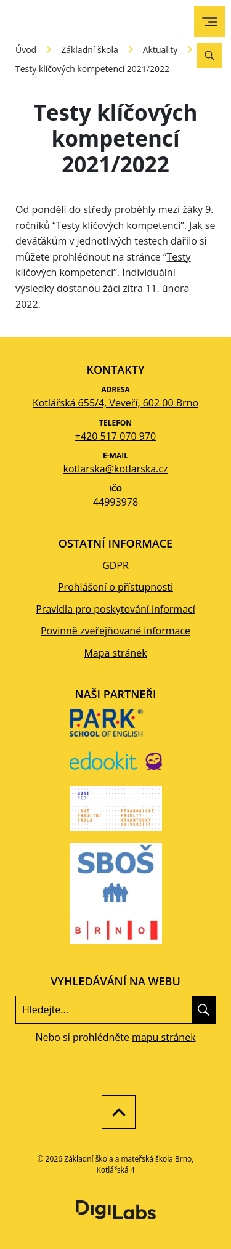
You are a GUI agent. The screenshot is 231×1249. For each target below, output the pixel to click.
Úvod (25, 49)
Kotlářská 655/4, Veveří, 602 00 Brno (115, 403)
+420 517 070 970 (115, 436)
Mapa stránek (115, 653)
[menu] (209, 22)
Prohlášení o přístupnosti (115, 587)
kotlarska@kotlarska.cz (115, 468)
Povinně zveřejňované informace (115, 630)
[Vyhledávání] (209, 55)
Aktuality (160, 49)
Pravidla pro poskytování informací (115, 609)
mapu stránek (163, 1037)
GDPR (115, 565)
